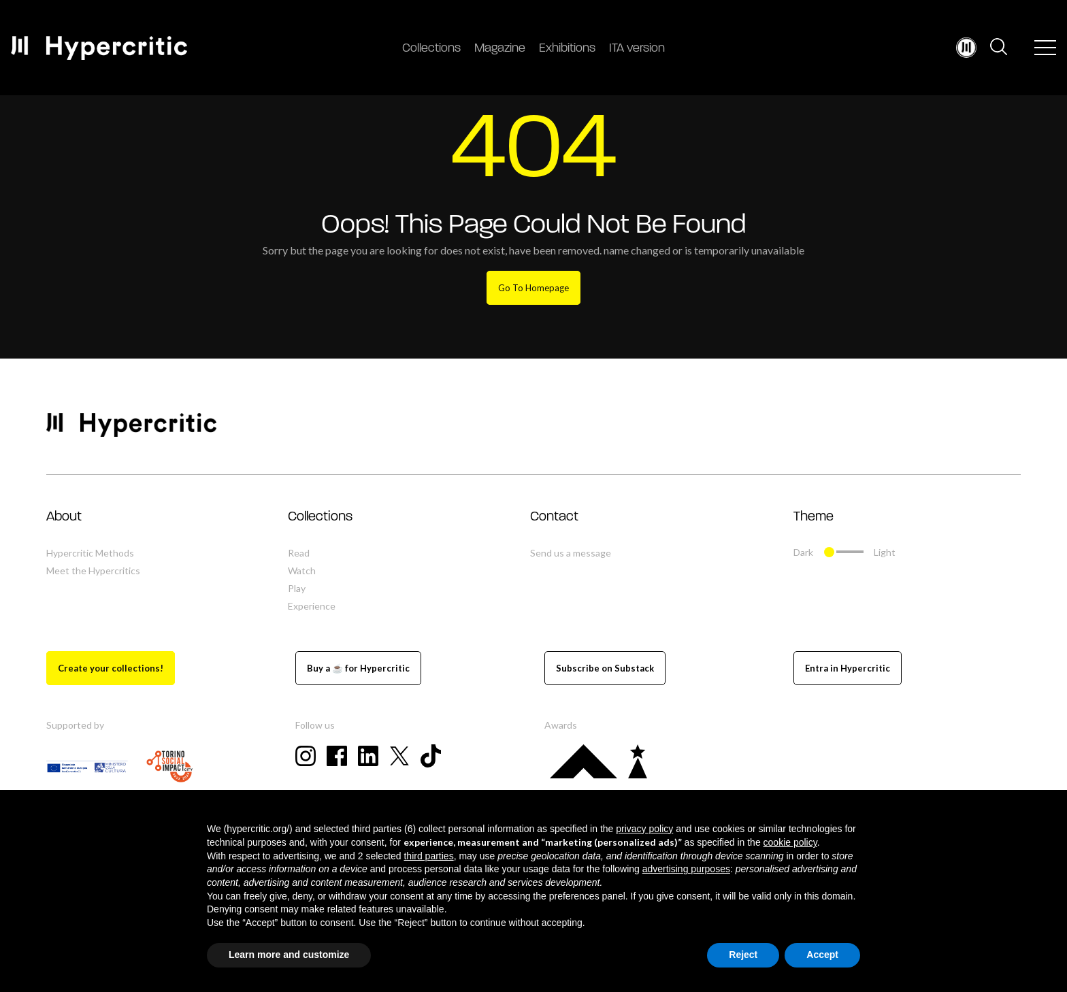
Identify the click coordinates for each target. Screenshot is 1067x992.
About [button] (64, 517)
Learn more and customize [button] (289, 954)
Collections (431, 48)
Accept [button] (822, 954)
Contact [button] (554, 517)
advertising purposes (686, 868)
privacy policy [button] (644, 828)
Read (299, 553)
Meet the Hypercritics (93, 570)
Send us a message (570, 553)
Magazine (499, 48)
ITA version (637, 48)
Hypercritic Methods (90, 553)
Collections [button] (320, 517)
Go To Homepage (533, 287)
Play (297, 588)
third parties (428, 855)
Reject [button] (743, 954)
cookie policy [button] (790, 842)
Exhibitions (567, 48)
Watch (302, 570)
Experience (311, 606)
